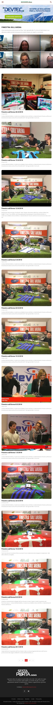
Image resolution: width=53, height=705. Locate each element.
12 (22, 660)
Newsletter (27, 699)
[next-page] (33, 660)
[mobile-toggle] (2, 2)
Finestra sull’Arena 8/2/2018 (12, 597)
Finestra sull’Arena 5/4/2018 (12, 260)
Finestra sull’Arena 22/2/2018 (12, 501)
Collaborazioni (20, 699)
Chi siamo (13, 699)
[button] (51, 2)
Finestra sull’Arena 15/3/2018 (12, 356)
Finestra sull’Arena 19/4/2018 (12, 160)
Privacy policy (39, 699)
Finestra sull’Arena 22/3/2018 (12, 308)
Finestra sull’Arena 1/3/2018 (12, 452)
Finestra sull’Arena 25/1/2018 (12, 647)
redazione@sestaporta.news (29, 687)
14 (29, 660)
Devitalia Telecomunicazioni (30, 703)
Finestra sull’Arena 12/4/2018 (12, 208)
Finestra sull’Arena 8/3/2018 (12, 404)
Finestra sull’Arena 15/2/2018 (12, 549)
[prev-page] (19, 660)
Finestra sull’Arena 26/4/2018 (12, 112)
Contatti (32, 699)
